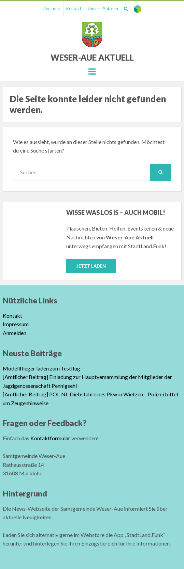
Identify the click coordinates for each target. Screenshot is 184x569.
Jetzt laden (91, 266)
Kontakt (73, 8)
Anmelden (14, 333)
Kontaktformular (50, 438)
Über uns (51, 8)
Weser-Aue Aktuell (92, 57)
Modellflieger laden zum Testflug (41, 368)
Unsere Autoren (103, 8)
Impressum (16, 324)
